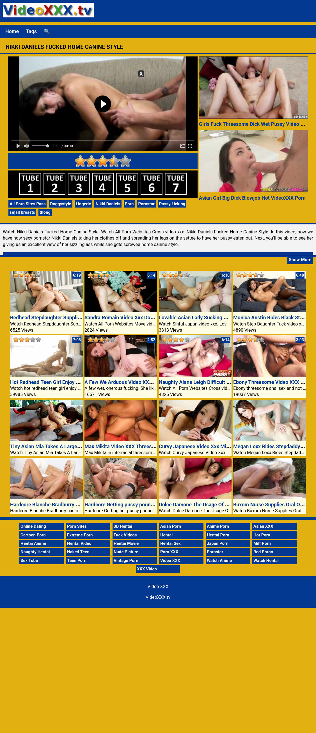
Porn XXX (169, 551)
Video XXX (170, 560)
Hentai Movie (126, 543)
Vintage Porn (126, 560)
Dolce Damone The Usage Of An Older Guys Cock (214, 504)
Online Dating (33, 526)
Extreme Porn (80, 535)
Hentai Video (79, 543)
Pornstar (146, 203)
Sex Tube (29, 560)
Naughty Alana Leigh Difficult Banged (201, 382)
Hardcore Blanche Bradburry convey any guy (60, 504)
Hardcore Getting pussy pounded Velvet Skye (135, 504)
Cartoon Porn (33, 535)
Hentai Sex (170, 543)
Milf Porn (262, 543)
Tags (31, 31)
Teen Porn (76, 560)
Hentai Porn (218, 535)
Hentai (166, 535)
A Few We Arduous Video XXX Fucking (127, 382)
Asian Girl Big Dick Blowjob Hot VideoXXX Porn (252, 198)
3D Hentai (123, 526)
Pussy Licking (172, 203)
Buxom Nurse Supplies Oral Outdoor (274, 504)
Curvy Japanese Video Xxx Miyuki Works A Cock (214, 446)
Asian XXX (263, 526)
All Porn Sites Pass (27, 203)
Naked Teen (78, 551)
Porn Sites (77, 526)
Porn (129, 203)
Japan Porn (217, 543)
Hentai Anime (33, 543)
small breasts (22, 212)
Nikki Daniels (107, 203)
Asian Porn (170, 526)
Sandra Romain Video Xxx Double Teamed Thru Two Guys (149, 317)
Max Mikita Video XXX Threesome (123, 446)
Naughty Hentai (35, 551)
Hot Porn (261, 535)
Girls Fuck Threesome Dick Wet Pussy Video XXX (254, 124)
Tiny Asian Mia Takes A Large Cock (50, 446)
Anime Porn (218, 526)
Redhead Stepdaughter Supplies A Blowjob (58, 317)
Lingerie (83, 203)
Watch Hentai (266, 560)
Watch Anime (219, 560)
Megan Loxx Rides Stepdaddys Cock (274, 446)
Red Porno (263, 551)
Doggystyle (60, 203)
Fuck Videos (125, 535)
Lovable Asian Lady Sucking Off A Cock (203, 317)
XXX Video (147, 569)
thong (45, 212)
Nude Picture (126, 551)
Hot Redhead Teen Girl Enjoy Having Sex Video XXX (68, 382)
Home (12, 31)
